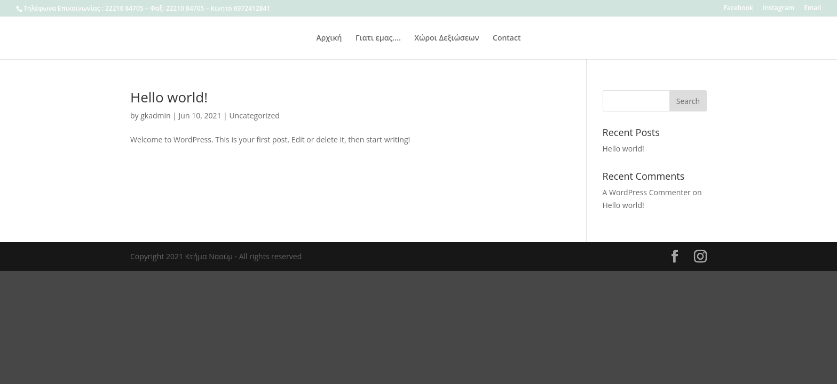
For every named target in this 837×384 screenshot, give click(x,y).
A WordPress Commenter (647, 192)
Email (812, 8)
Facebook (738, 8)
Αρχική (329, 38)
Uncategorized (254, 115)
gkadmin (155, 115)
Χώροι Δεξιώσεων (446, 38)
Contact (506, 38)
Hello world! (169, 97)
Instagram (778, 8)
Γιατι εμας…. (378, 38)
